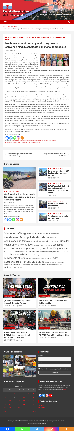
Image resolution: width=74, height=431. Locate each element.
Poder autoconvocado (12, 142)
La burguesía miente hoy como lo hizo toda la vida (54, 155)
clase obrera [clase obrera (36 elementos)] (58, 237)
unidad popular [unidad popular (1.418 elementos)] (13, 267)
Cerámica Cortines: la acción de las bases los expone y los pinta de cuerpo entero (19, 197)
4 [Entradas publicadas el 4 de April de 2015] (28, 393)
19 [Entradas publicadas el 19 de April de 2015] (33, 401)
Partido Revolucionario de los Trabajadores (33, 421)
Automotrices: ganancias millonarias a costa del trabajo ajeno (20, 155)
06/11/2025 (42, 337)
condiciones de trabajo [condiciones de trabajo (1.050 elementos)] (17, 241)
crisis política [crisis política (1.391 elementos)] (25, 244)
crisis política (52, 140)
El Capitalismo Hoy (36, 37)
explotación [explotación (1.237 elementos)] (49, 248)
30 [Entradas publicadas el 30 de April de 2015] (19, 408)
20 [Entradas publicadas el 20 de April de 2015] (5, 404)
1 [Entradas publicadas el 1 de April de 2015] (14, 393)
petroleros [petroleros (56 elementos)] (48, 258)
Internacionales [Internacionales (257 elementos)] (32, 251)
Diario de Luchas (11, 164)
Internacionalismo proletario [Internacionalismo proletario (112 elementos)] (49, 252)
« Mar (4, 411)
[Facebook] (7, 138)
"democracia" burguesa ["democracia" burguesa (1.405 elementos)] (17, 233)
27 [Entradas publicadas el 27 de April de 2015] (5, 408)
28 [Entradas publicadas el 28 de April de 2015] (10, 408)
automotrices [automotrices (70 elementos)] (55, 233)
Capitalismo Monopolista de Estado (37, 140)
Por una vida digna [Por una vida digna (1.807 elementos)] (33, 261)
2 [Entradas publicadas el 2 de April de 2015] (19, 393)
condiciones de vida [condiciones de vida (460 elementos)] (40, 241)
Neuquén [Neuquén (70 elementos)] (28, 258)
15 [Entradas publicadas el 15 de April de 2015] (14, 401)
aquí (64, 390)
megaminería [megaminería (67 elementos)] (40, 255)
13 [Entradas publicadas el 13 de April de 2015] (5, 401)
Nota (7, 40)
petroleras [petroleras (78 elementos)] (40, 258)
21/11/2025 (8, 340)
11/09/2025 (52, 195)
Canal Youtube (10, 296)
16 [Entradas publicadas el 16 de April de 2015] (19, 401)
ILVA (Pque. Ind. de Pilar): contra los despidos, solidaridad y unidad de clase (58, 189)
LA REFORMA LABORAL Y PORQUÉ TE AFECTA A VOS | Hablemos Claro (54, 334)
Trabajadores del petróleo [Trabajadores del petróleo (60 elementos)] (38, 264)
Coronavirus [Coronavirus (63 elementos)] (54, 241)
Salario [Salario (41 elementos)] (47, 262)
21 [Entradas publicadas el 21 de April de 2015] (10, 404)
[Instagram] (18, 138)
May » (34, 411)
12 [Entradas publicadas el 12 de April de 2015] (33, 397)
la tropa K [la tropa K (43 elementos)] (62, 252)
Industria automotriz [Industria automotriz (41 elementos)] (9, 252)
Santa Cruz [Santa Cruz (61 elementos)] (53, 262)
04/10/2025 (8, 202)
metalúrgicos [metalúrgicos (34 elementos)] (54, 255)
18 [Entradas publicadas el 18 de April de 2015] (28, 401)
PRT (15, 50)
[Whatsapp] (14, 138)
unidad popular (35, 142)
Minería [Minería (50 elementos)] (60, 255)
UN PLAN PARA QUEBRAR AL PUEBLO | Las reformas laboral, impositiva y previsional (17, 335)
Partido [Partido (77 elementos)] (34, 258)
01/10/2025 (52, 178)
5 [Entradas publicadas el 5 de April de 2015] (33, 393)
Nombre (40, 356)
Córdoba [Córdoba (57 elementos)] (36, 245)
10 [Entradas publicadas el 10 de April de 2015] (24, 397)
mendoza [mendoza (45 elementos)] (47, 255)
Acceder (41, 405)
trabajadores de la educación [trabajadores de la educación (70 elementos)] (21, 264)
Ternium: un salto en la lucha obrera (58, 217)
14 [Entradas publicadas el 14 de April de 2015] (10, 401)
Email (40, 362)
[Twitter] (11, 138)
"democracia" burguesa (19, 140)
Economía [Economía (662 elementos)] (58, 244)
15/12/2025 (42, 305)
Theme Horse (59, 421)
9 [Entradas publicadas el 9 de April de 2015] (19, 397)
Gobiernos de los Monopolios (54, 37)
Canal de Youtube (12, 275)
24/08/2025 (52, 221)
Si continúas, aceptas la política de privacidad (53, 369)
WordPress (42, 423)
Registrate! (41, 407)
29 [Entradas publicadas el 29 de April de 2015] (14, 408)
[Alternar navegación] (5, 22)
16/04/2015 (9, 50)
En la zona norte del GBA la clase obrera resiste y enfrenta (58, 173)
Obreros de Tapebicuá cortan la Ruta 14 (57, 204)
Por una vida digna (24, 142)
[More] (22, 138)
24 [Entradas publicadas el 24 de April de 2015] (24, 404)
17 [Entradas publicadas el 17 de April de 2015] (24, 401)
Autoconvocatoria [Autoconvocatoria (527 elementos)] (41, 233)
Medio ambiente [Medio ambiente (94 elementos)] (30, 255)
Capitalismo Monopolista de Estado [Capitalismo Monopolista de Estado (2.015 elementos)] (26, 237)
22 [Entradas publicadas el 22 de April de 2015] (14, 404)
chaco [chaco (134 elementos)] (52, 238)
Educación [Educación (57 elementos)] (7, 249)
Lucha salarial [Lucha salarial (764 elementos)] (17, 254)
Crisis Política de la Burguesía (16, 37)
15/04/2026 (8, 305)
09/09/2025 (52, 208)
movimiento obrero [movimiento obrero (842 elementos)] (14, 258)
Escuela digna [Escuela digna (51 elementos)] (38, 249)
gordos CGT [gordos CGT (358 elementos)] (62, 248)
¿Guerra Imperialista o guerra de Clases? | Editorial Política (18, 301)
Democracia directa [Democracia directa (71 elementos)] (46, 245)
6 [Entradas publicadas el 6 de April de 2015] (5, 397)
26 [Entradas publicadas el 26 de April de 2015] (33, 404)
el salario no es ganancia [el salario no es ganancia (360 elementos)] (22, 248)
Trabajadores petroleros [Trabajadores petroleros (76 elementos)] (54, 265)
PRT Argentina (17, 305)
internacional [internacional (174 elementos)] (20, 252)
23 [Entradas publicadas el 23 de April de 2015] (19, 404)
